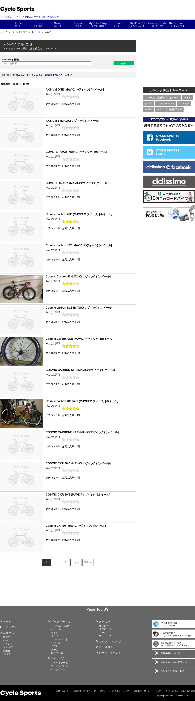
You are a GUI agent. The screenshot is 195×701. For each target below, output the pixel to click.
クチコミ (78, 24)
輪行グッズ (175, 109)
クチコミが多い (34, 75)
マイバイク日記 (59, 666)
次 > (77, 562)
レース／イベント (110, 652)
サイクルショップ (110, 641)
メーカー (118, 24)
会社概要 (77, 691)
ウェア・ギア (106, 636)
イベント (8, 643)
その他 (6, 654)
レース (6, 640)
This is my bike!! (98, 24)
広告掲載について (170, 653)
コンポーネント (165, 103)
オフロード (105, 629)
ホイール (35, 32)
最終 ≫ (88, 562)
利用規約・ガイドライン (173, 662)
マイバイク (58, 658)
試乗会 (6, 650)
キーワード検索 (10, 59)
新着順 (48, 75)
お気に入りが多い (62, 75)
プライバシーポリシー (96, 691)
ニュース (58, 24)
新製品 (6, 637)
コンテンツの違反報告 (172, 671)
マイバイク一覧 (59, 662)
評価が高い (19, 75)
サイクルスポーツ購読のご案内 (180, 691)
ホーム (18, 24)
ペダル (148, 109)
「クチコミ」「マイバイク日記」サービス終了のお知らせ (29, 16)
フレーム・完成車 (154, 97)
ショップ (137, 24)
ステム (160, 109)
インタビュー (58, 669)
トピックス (38, 24)
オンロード (105, 625)
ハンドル (184, 103)
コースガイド (157, 24)
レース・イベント (177, 24)
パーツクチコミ (19, 32)
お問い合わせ (62, 691)
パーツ (102, 632)
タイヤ (148, 103)
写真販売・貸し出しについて (147, 691)
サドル (187, 97)
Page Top (94, 609)
